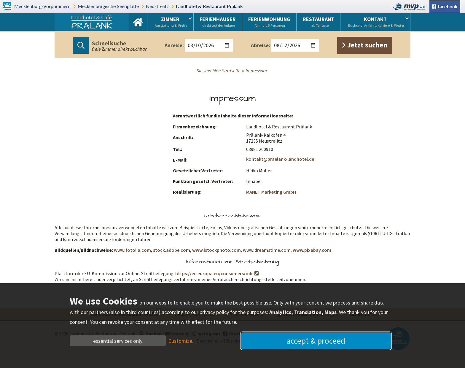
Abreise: (260, 45)
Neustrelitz (157, 6)
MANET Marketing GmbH (271, 192)
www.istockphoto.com (216, 250)
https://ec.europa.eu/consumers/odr (214, 273)
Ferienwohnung (269, 22)
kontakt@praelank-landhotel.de (280, 159)
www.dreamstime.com (267, 250)
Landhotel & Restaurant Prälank (209, 6)
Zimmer (171, 22)
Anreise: (174, 45)
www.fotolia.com (132, 250)
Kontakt (376, 22)
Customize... (182, 340)
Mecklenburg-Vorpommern (42, 6)
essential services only (117, 340)
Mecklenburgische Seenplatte (108, 6)
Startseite (138, 22)
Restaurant (318, 22)
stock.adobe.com (171, 250)
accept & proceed (315, 340)
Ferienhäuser (218, 22)
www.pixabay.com (312, 250)
